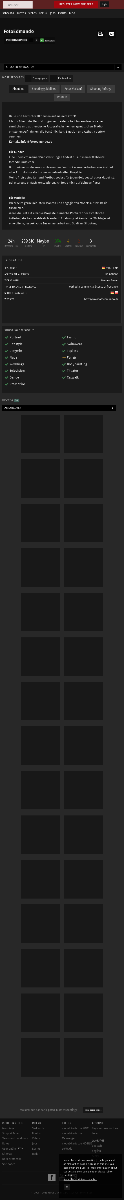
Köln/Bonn (111, 274)
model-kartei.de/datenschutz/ (80, 1179)
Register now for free (76, 4)
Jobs (52, 13)
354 (58, 243)
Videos (33, 13)
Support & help (11, 1133)
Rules (5, 1143)
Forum (43, 13)
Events (62, 13)
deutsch (97, 1145)
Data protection (12, 1159)
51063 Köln (110, 268)
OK (67, 1187)
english (96, 1151)
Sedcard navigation (20, 67)
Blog (72, 13)
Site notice (8, 1164)
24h (11, 243)
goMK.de (67, 1148)
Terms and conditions (15, 1138)
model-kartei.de (58, 1192)
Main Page (8, 1128)
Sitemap (7, 1153)
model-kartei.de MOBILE (77, 1143)
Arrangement (13, 407)
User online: (12, 1148)
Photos (21, 13)
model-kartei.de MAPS (75, 1128)
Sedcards (8, 13)
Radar (36, 1153)
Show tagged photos (93, 1110)
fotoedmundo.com (21, 162)
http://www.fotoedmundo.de (101, 299)
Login (104, 4)
